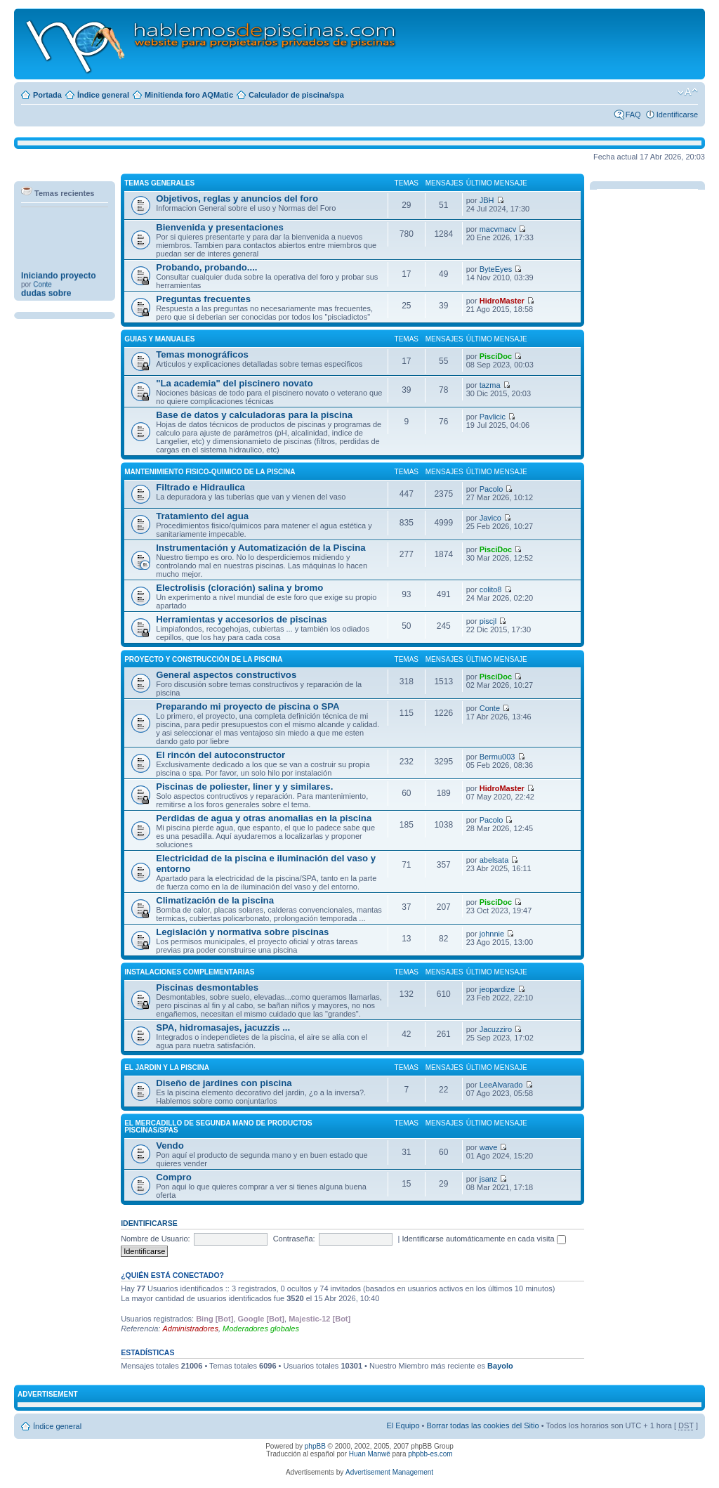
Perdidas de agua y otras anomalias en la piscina (263, 818)
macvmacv (498, 229)
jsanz (489, 1179)
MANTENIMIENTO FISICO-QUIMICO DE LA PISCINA (209, 472)
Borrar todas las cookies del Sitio (482, 1425)
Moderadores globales (261, 1328)
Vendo (170, 1145)
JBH (487, 200)
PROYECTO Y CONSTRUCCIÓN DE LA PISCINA (203, 659)
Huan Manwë (369, 1454)
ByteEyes (496, 269)
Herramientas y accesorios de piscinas (241, 619)
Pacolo (491, 489)
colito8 (491, 589)
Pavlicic (493, 416)
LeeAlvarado (501, 1085)
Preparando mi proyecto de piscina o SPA (247, 706)
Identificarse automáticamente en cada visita (484, 1238)
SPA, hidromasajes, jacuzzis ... (223, 1027)
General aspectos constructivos (226, 675)
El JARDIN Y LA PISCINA (166, 1067)
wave (489, 1147)
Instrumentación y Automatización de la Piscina (261, 547)
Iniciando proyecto (58, 286)
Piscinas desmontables (207, 987)
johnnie (492, 933)
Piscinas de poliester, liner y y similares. (244, 786)
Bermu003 (497, 756)
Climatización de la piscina (215, 900)
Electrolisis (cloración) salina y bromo (239, 587)
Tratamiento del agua (202, 516)
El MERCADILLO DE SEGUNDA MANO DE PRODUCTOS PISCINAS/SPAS (218, 1126)
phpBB (315, 1446)
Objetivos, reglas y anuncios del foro (237, 198)
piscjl (488, 621)
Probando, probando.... (206, 267)
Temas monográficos (202, 354)
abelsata (494, 860)
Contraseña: (294, 1238)
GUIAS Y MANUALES (159, 339)
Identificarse (677, 114)
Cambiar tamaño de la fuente (688, 92)
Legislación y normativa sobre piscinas (242, 932)
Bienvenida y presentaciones (220, 227)
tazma (490, 385)
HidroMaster (502, 300)
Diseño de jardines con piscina (223, 1083)
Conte (42, 295)
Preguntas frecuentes (203, 299)
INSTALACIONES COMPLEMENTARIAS (189, 972)
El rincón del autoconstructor (220, 755)
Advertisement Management (389, 1472)
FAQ (633, 114)
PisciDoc (496, 356)
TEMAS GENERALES (159, 183)
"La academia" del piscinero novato (234, 383)
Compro (174, 1177)
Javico (490, 518)
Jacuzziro (496, 1029)
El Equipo (402, 1425)
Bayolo (500, 1366)
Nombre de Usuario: (155, 1238)
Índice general (103, 95)
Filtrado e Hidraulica (200, 487)
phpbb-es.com (430, 1454)
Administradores (190, 1328)
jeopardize (497, 989)
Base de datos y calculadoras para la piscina (254, 415)
